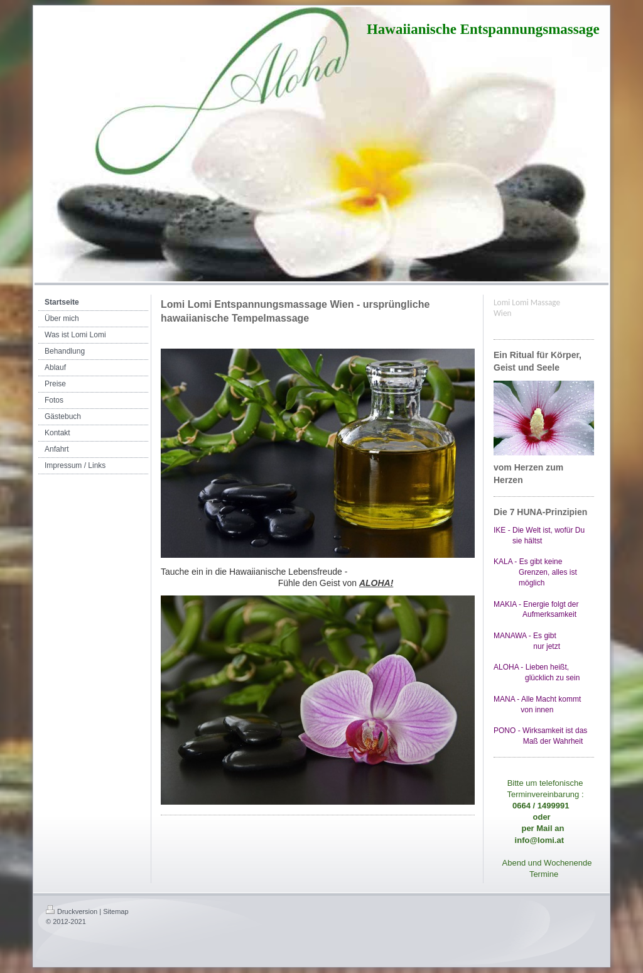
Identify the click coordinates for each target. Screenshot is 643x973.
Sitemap (115, 911)
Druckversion (71, 911)
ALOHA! (376, 583)
